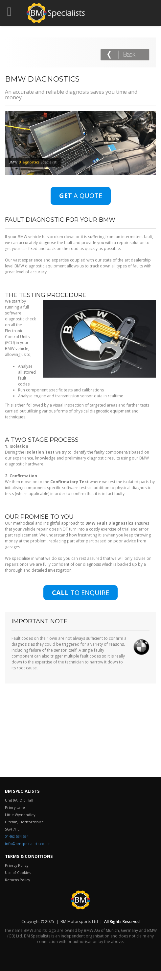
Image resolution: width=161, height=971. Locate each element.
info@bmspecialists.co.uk (27, 843)
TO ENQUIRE (80, 592)
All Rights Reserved (121, 921)
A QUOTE (80, 195)
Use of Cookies (18, 872)
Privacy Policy (16, 865)
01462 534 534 (17, 836)
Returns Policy (17, 879)
